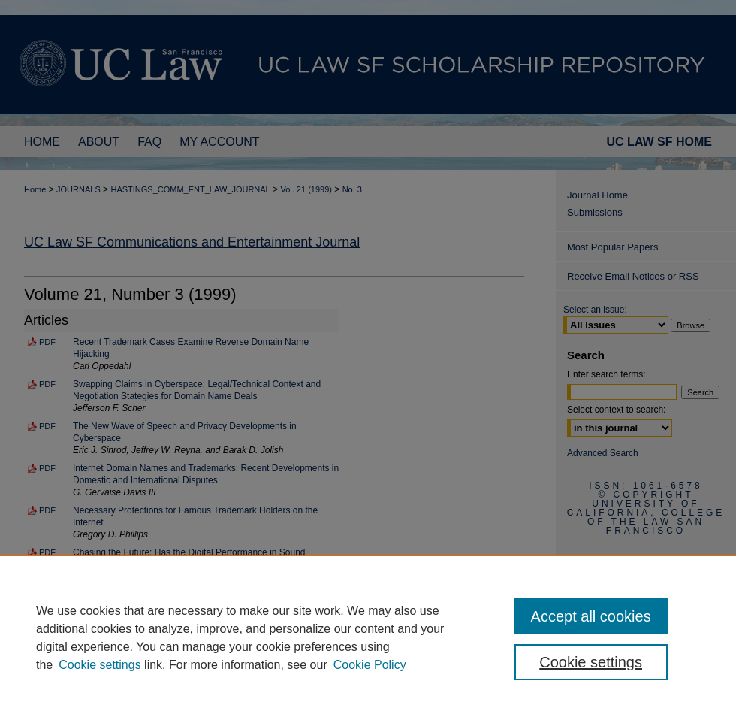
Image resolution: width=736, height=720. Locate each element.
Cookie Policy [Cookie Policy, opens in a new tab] (369, 664)
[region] (368, 637)
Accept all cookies (591, 616)
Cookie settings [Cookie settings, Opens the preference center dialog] (590, 662)
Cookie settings (99, 664)
